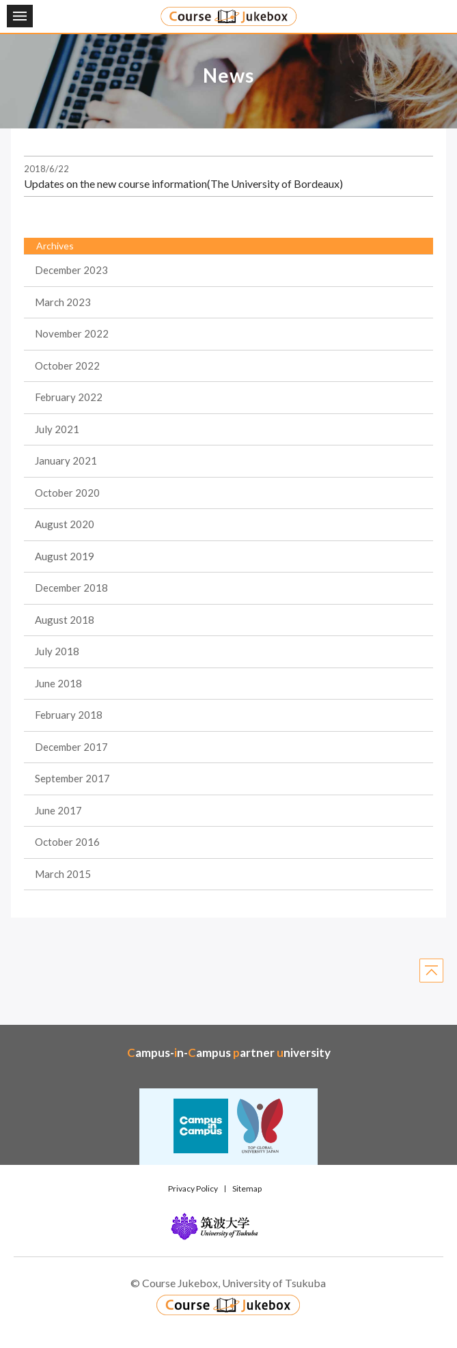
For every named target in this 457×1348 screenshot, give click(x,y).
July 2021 (57, 429)
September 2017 (72, 778)
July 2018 (57, 651)
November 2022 (72, 333)
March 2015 (63, 874)
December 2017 (71, 747)
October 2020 (67, 492)
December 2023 (71, 270)
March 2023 (63, 302)
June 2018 (58, 683)
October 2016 (67, 842)
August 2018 (64, 620)
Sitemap (247, 1188)
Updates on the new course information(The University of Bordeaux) (183, 183)
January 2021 (66, 460)
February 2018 (68, 715)
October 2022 (67, 365)
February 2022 (68, 397)
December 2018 (71, 587)
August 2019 (64, 556)
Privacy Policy (193, 1188)
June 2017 (58, 810)
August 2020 (64, 524)
